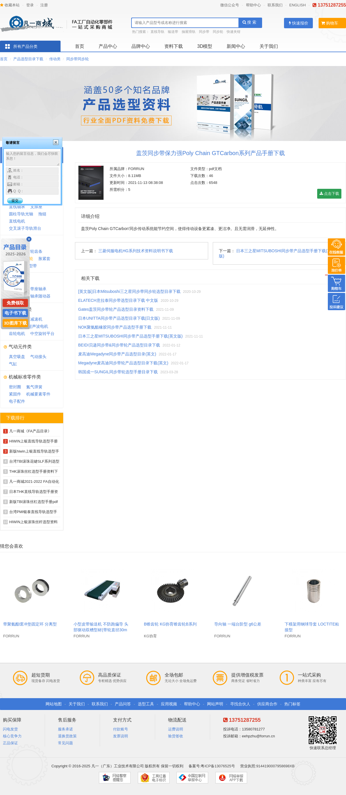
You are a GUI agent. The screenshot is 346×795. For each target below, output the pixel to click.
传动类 (55, 59)
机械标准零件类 (25, 376)
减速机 (36, 319)
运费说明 (175, 729)
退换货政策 (67, 736)
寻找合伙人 (240, 704)
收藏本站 (10, 5)
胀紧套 (44, 258)
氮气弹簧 (34, 387)
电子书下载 (15, 312)
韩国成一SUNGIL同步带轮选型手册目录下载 (118, 372)
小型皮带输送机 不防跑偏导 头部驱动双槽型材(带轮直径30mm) (101, 630)
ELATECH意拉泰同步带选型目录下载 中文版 (118, 300)
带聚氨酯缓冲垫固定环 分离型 (30, 624)
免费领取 (15, 302)
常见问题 (65, 743)
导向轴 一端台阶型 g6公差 (237, 624)
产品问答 (123, 704)
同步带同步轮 (77, 59)
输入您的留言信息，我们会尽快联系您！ (32, 158)
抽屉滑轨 (188, 32)
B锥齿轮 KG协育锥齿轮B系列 (170, 624)
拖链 (42, 214)
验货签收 (175, 736)
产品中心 (108, 46)
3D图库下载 (15, 323)
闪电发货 (10, 729)
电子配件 (17, 401)
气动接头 (38, 356)
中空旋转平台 (42, 333)
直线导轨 (157, 32)
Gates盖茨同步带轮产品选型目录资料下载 (115, 309)
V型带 (31, 265)
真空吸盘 (17, 356)
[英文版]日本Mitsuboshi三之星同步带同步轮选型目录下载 (129, 291)
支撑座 (36, 206)
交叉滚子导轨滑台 (25, 228)
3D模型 (204, 46)
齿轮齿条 (34, 251)
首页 (79, 46)
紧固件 (15, 394)
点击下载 (329, 193)
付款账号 (120, 729)
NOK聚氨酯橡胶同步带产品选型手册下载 (114, 327)
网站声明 (215, 704)
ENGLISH (297, 5)
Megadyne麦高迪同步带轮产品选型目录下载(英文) (123, 363)
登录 (30, 5)
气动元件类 (20, 346)
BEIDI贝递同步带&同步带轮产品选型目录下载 (119, 345)
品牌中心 (140, 46)
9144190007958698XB (275, 766)
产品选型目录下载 (28, 59)
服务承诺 (65, 729)
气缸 (13, 363)
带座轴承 (38, 289)
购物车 (329, 23)
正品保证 (10, 743)
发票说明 (120, 736)
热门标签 (292, 704)
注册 (44, 5)
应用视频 (169, 704)
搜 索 (249, 22)
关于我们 (269, 46)
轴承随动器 (40, 296)
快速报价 (298, 23)
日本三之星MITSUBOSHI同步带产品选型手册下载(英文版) (130, 336)
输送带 (173, 32)
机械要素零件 (38, 394)
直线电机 (17, 221)
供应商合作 (267, 704)
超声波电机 (38, 326)
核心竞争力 (12, 736)
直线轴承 (17, 206)
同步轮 (218, 32)
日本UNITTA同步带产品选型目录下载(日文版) (119, 318)
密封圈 (15, 387)
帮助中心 (253, 5)
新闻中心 (236, 46)
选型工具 (146, 704)
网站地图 (54, 704)
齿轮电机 (17, 333)
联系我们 (275, 5)
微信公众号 (229, 5)
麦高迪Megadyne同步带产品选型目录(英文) (117, 354)
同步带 (204, 32)
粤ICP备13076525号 (218, 766)
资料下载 (173, 46)
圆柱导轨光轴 (21, 214)
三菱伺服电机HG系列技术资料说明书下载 (135, 250)
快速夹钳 (233, 32)
